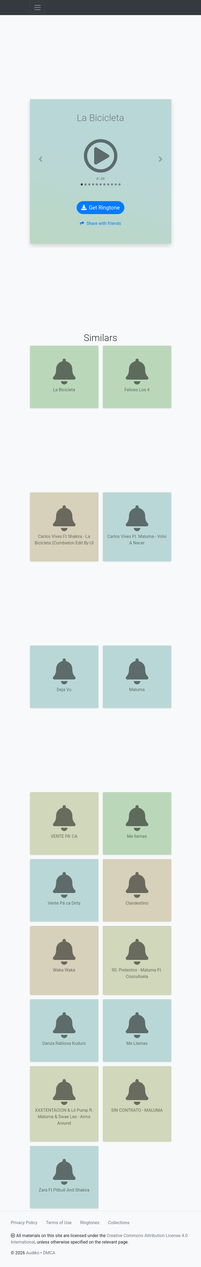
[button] (40, 159)
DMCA (49, 1252)
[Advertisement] (100, 57)
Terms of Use (59, 1222)
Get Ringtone (100, 207)
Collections (119, 1222)
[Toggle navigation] (37, 7)
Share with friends (100, 223)
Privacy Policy (24, 1222)
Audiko (32, 1252)
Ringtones (89, 1222)
